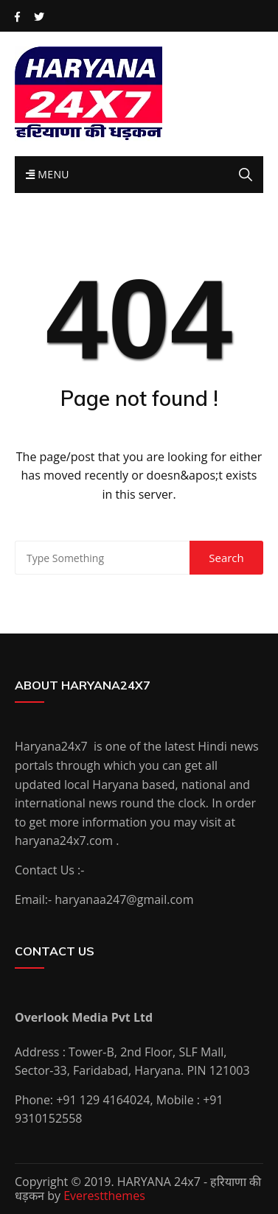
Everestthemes (104, 1195)
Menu (47, 174)
